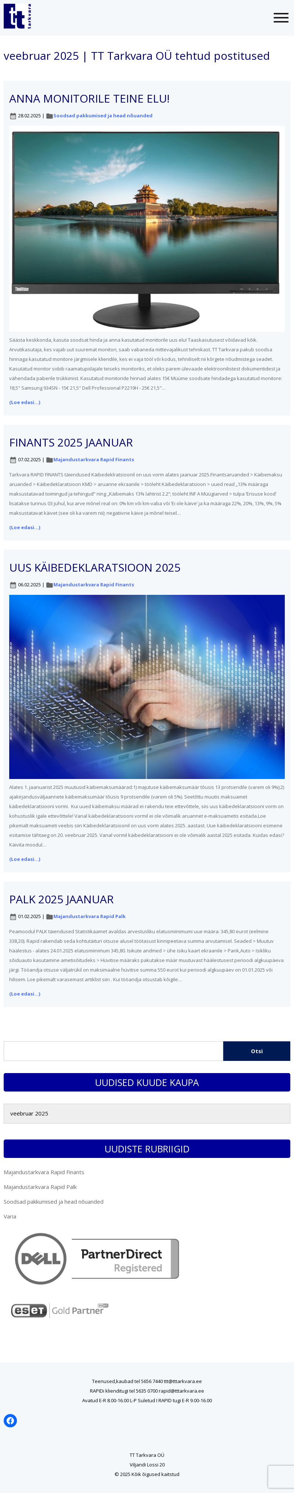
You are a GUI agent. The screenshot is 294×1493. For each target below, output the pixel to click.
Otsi (257, 1051)
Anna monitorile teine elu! (89, 98)
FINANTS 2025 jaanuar (71, 442)
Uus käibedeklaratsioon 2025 (95, 567)
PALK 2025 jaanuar (61, 899)
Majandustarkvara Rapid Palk (89, 916)
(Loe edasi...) (24, 402)
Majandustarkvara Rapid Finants (93, 459)
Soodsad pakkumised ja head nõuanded (103, 115)
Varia (10, 1216)
